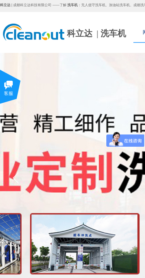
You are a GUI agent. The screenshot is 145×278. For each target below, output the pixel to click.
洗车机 (113, 33)
